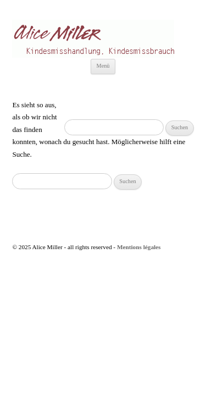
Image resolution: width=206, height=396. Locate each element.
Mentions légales (139, 247)
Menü (102, 66)
